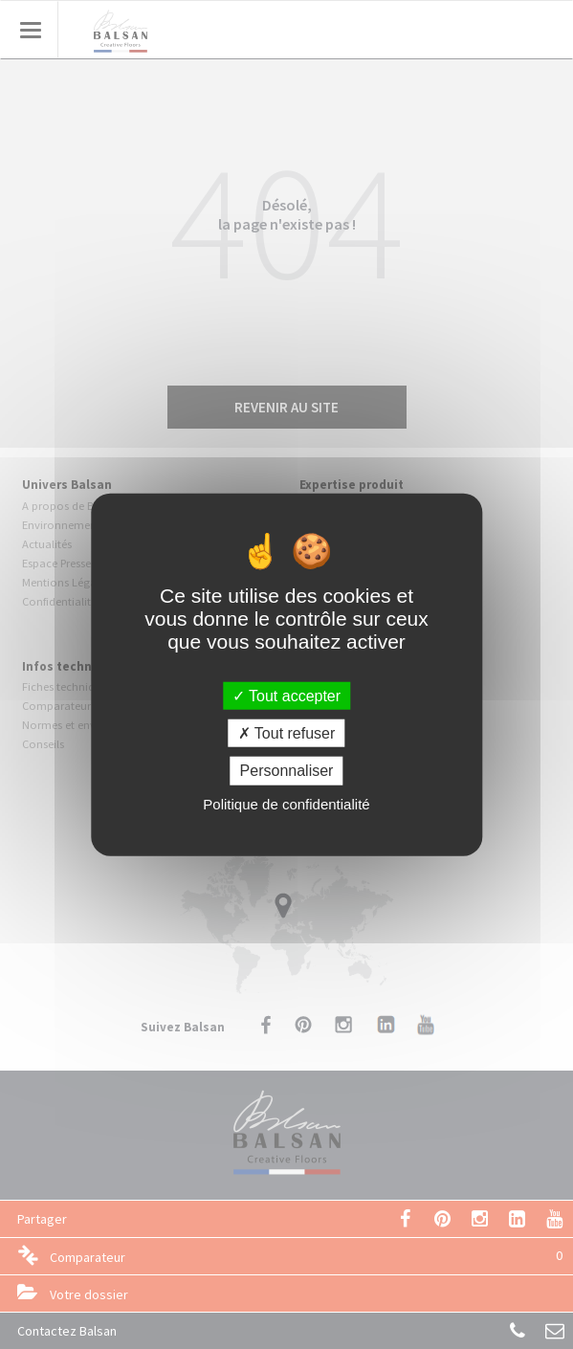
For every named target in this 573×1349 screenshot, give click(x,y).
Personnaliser (287, 771)
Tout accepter (286, 696)
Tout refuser (287, 733)
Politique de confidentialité (286, 803)
